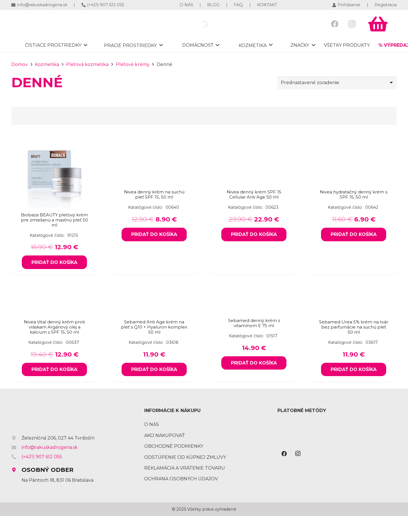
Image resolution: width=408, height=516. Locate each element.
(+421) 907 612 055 (42, 456)
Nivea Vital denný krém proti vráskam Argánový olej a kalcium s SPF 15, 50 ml (54, 327)
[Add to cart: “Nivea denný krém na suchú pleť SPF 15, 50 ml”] (154, 234)
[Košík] (378, 24)
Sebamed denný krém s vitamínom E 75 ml (254, 323)
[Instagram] (352, 24)
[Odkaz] (50, 24)
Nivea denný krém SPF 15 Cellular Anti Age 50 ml (254, 194)
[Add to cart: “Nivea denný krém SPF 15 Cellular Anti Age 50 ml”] (253, 234)
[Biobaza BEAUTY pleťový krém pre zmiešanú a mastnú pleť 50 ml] (54, 145)
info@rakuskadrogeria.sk (50, 447)
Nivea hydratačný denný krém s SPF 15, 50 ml (353, 194)
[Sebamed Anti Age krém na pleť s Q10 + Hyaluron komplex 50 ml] (154, 295)
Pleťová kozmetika (87, 64)
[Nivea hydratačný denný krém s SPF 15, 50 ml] (353, 173)
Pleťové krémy (133, 64)
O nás (151, 424)
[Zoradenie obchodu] (337, 82)
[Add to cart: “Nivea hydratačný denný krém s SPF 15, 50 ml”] (353, 234)
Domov (19, 64)
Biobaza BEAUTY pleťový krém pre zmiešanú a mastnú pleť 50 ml (54, 220)
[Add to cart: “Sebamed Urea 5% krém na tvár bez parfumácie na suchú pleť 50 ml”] (353, 369)
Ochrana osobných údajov (181, 478)
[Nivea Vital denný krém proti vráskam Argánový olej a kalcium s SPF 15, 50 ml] (54, 295)
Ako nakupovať (164, 435)
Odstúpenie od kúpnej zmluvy (185, 457)
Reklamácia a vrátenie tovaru (184, 468)
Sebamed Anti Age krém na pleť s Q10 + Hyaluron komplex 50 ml (154, 327)
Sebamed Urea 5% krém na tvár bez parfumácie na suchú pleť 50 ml (353, 327)
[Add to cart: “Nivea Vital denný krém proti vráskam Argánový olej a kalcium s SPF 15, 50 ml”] (54, 369)
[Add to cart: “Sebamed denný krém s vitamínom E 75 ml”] (253, 363)
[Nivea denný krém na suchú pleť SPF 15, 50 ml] (154, 173)
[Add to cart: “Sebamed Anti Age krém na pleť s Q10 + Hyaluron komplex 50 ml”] (154, 369)
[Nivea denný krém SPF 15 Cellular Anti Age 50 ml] (253, 173)
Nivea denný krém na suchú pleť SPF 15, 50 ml (154, 194)
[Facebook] (335, 24)
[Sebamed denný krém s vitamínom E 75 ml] (253, 301)
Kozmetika (47, 64)
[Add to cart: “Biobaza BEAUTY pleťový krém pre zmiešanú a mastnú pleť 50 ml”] (54, 262)
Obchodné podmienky (173, 446)
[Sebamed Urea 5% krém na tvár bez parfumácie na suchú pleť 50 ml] (353, 295)
